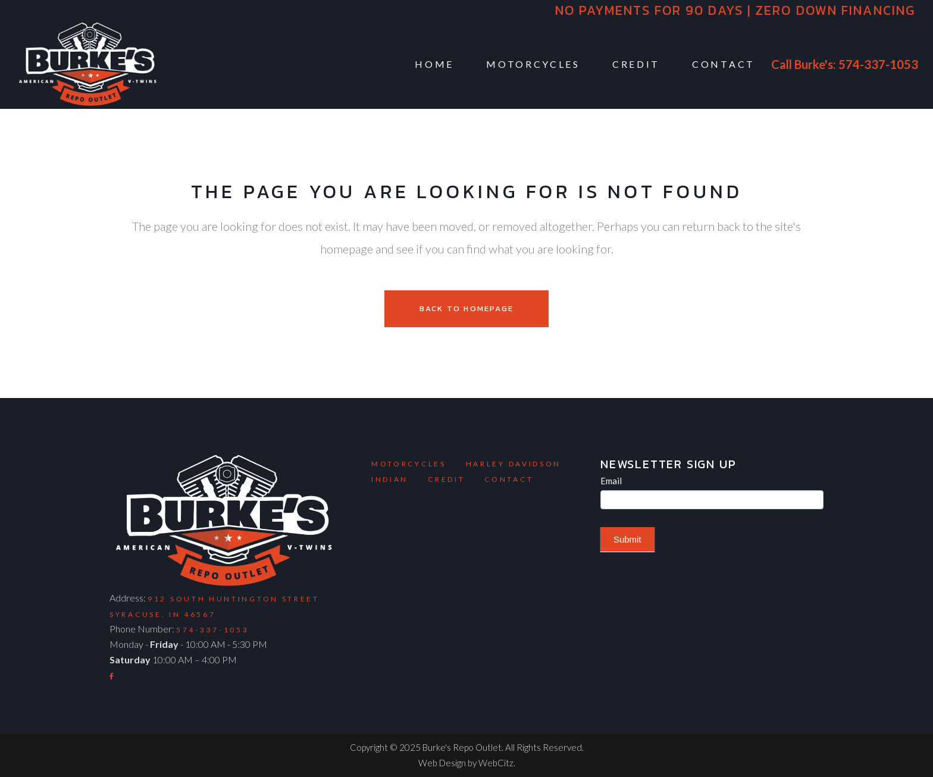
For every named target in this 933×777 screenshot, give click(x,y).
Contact (508, 479)
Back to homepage (466, 308)
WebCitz (496, 762)
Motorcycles (408, 463)
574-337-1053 (212, 629)
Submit (627, 539)
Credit (446, 479)
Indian (389, 479)
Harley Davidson (514, 463)
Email (611, 480)
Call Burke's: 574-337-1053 (844, 64)
